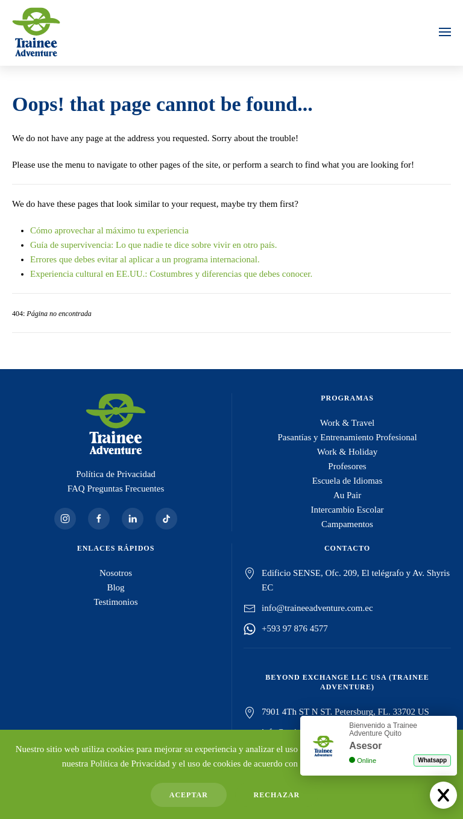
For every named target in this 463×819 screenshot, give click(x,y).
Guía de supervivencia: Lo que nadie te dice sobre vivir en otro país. (153, 245)
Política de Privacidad (116, 474)
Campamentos (347, 524)
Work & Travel (347, 423)
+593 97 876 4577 (295, 628)
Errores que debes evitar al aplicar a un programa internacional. (145, 259)
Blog (115, 587)
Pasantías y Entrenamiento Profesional (347, 437)
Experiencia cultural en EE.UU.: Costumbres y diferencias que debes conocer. (171, 274)
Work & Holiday (347, 452)
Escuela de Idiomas (347, 480)
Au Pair (347, 495)
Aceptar (188, 795)
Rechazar (277, 795)
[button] (445, 32)
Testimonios (115, 602)
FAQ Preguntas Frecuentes (116, 488)
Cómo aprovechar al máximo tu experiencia (109, 230)
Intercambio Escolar (346, 509)
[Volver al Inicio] (36, 32)
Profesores (347, 466)
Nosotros (115, 573)
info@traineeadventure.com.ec (317, 608)
